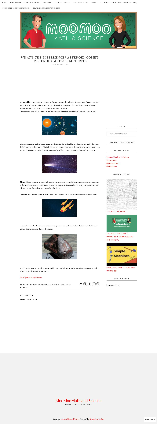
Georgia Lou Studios (96, 419)
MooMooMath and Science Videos (24, 3)
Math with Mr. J (113, 163)
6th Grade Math (80, 3)
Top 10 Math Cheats (116, 211)
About (94, 3)
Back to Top (150, 419)
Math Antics (112, 166)
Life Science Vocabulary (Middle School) (118, 3)
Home (4, 3)
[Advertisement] (122, 88)
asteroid (27, 285)
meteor (41, 285)
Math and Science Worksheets (46, 8)
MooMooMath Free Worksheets (118, 157)
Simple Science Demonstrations (16, 8)
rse (31, 277)
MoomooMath (111, 160)
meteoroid (60, 285)
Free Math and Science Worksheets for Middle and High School (120, 237)
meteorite (50, 285)
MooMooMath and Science (79, 400)
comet (34, 285)
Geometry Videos (62, 3)
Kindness (47, 3)
